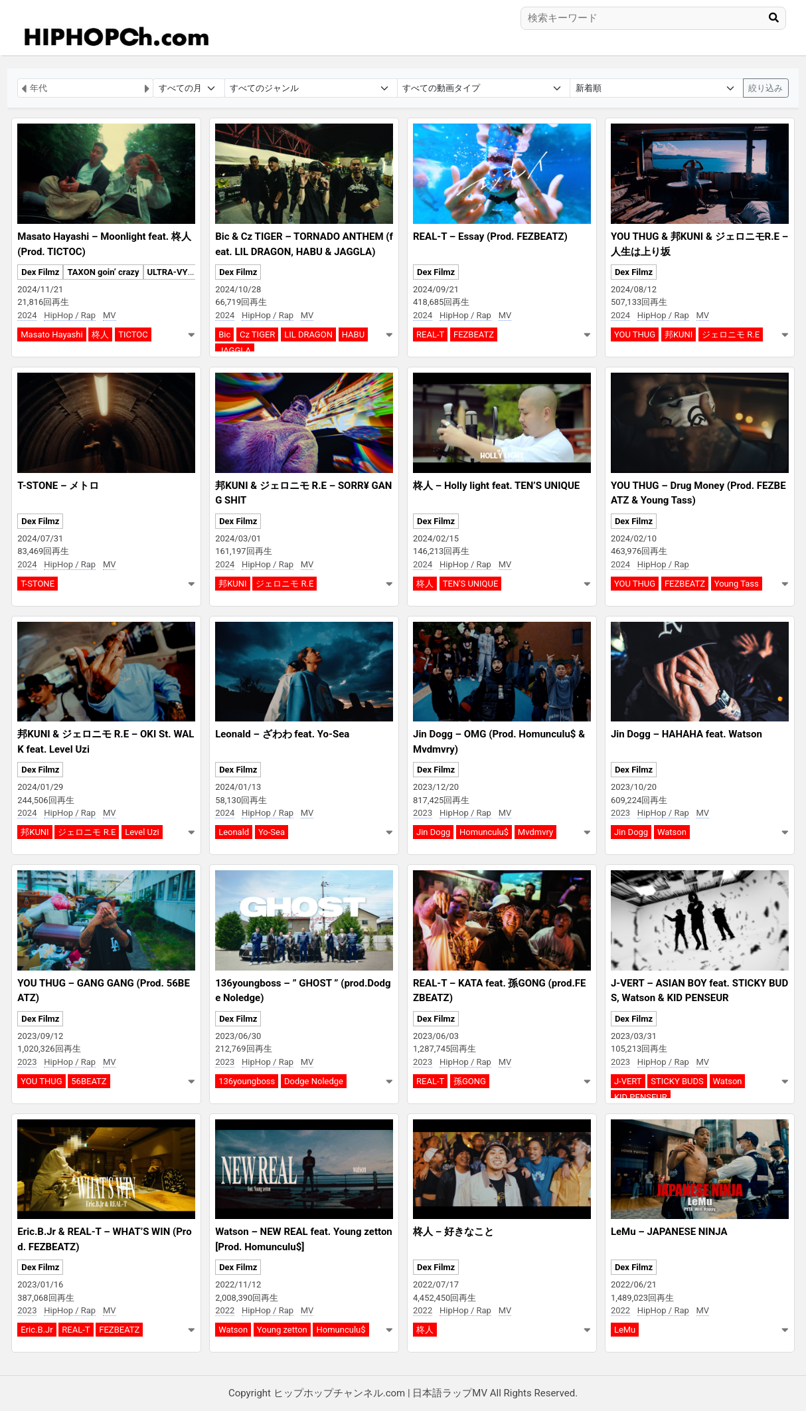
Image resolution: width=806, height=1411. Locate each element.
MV (109, 315)
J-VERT (628, 1081)
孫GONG (469, 1081)
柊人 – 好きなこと (453, 1232)
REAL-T (430, 334)
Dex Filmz (40, 272)
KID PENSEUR (640, 1097)
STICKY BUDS (677, 1081)
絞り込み (765, 88)
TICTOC (133, 334)
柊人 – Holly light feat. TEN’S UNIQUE (496, 486)
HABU (353, 334)
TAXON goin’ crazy (103, 272)
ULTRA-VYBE (173, 272)
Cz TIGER (257, 334)
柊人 (100, 334)
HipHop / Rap (70, 315)
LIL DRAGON (308, 334)
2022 (224, 1310)
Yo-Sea (271, 832)
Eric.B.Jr (36, 1330)
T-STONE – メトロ (58, 486)
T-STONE (37, 584)
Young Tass (736, 584)
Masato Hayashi (51, 334)
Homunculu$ (484, 832)
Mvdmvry (535, 832)
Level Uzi (142, 832)
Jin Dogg (433, 832)
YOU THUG (634, 334)
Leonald (233, 832)
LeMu (624, 1330)
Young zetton (282, 1330)
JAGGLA (234, 350)
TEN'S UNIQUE (471, 584)
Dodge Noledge (313, 1081)
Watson (671, 832)
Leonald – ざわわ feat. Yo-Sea (282, 734)
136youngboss (246, 1081)
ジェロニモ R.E (731, 334)
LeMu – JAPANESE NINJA (669, 1232)
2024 (27, 315)
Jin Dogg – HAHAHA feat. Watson (686, 734)
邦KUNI (678, 334)
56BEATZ (88, 1081)
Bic (224, 334)
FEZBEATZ (473, 334)
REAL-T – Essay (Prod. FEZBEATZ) (490, 236)
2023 (422, 813)
